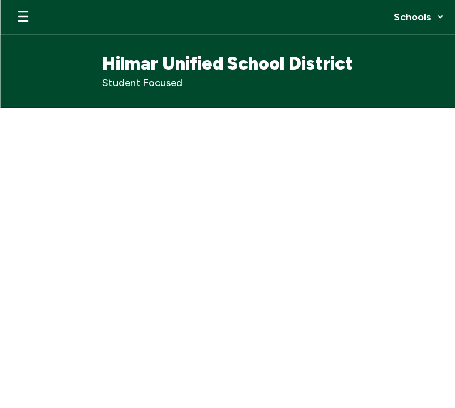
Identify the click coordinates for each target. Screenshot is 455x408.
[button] (418, 17)
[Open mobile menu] (23, 17)
